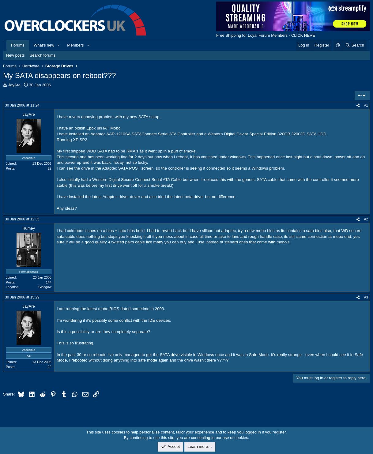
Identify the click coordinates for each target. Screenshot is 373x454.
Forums (17, 45)
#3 (366, 297)
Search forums (43, 55)
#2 (366, 219)
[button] (59, 45)
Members (75, 45)
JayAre (14, 85)
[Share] (358, 105)
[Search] (354, 45)
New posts (15, 55)
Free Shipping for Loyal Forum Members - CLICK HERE (265, 35)
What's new (44, 45)
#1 (366, 105)
